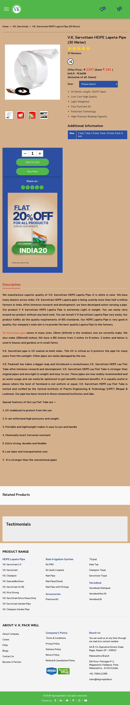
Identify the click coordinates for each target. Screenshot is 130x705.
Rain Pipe (50, 575)
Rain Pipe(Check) (54, 581)
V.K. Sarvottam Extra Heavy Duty (19, 598)
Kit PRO (50, 564)
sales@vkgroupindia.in (100, 679)
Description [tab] (11, 284)
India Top (93, 564)
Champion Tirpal (97, 570)
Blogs (5, 650)
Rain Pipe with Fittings (57, 587)
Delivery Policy (53, 649)
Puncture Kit (52, 599)
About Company (10, 634)
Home (5, 26)
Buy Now (32, 171)
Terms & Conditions (56, 638)
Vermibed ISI (95, 599)
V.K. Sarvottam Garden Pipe (16, 603)
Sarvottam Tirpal (98, 575)
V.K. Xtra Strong (10, 592)
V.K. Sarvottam (20, 26)
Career (5, 639)
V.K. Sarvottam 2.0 (11, 564)
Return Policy (52, 655)
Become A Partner (11, 662)
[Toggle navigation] (7, 9)
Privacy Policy (53, 643)
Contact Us (8, 656)
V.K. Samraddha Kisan (13, 581)
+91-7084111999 (98, 673)
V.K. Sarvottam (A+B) (13, 587)
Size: (70, 84)
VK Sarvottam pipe (14, 333)
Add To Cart (32, 162)
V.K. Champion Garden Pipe (16, 609)
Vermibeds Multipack (100, 588)
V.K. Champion (9, 575)
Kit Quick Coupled (55, 570)
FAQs (5, 645)
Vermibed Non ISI (97, 593)
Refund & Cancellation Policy (60, 660)
